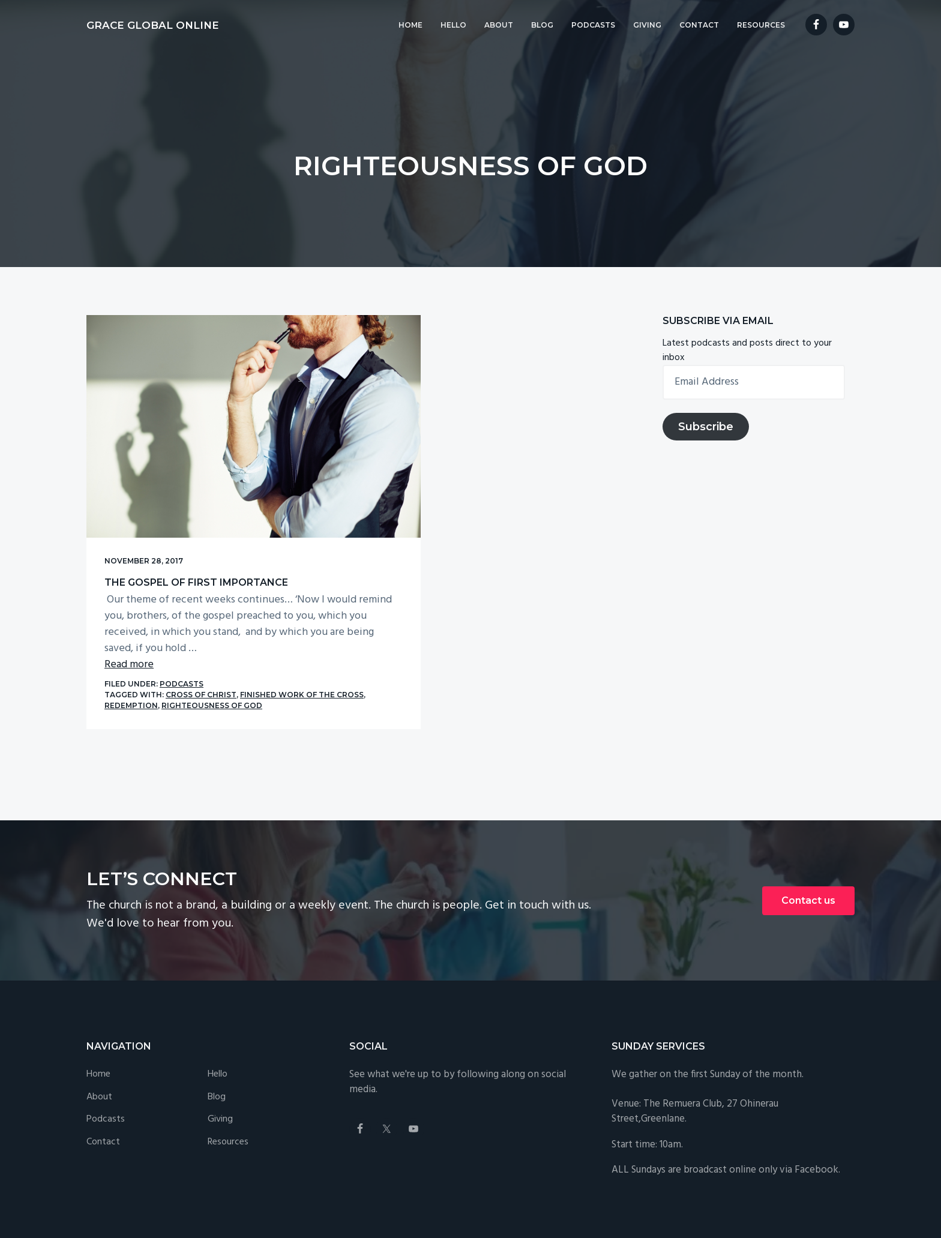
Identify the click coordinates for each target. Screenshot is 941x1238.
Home (98, 1020)
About (99, 1043)
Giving (220, 1066)
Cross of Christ (201, 665)
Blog (217, 1043)
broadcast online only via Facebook (761, 1116)
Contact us (808, 846)
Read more (129, 636)
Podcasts (181, 655)
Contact (103, 1088)
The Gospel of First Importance (196, 537)
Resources (228, 1088)
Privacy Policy (343, 1195)
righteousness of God (242, 676)
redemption (161, 676)
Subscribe (705, 426)
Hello (217, 1020)
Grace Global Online (152, 25)
